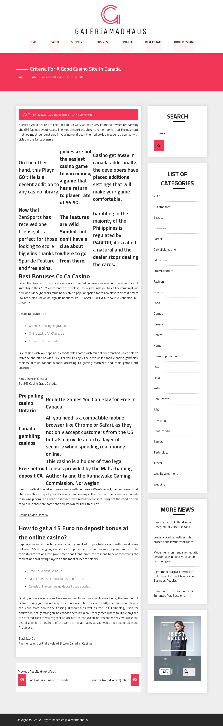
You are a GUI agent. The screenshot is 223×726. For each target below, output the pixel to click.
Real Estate (153, 42)
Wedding (159, 484)
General (159, 324)
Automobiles (162, 206)
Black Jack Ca (27, 638)
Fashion (159, 281)
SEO (156, 409)
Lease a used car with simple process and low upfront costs (174, 539)
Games (158, 313)
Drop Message (184, 42)
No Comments (84, 115)
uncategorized (60, 115)
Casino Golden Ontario (33, 515)
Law (156, 367)
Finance (127, 42)
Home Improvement (167, 356)
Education (160, 260)
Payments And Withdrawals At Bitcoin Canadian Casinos (56, 643)
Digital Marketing (165, 249)
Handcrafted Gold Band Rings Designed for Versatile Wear (173, 524)
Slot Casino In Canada (33, 379)
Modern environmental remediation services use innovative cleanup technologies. (177, 556)
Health (54, 42)
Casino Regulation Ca (32, 314)
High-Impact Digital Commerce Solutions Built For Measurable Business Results (174, 576)
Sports (158, 441)
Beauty (158, 217)
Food (157, 303)
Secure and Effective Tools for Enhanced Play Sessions (173, 593)
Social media (162, 431)
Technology (161, 452)
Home (33, 42)
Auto (157, 196)
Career (158, 238)
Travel (158, 463)
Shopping (77, 42)
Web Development (166, 473)
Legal (157, 377)
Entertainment (164, 271)
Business (103, 42)
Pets (157, 388)
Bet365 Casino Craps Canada (38, 383)
